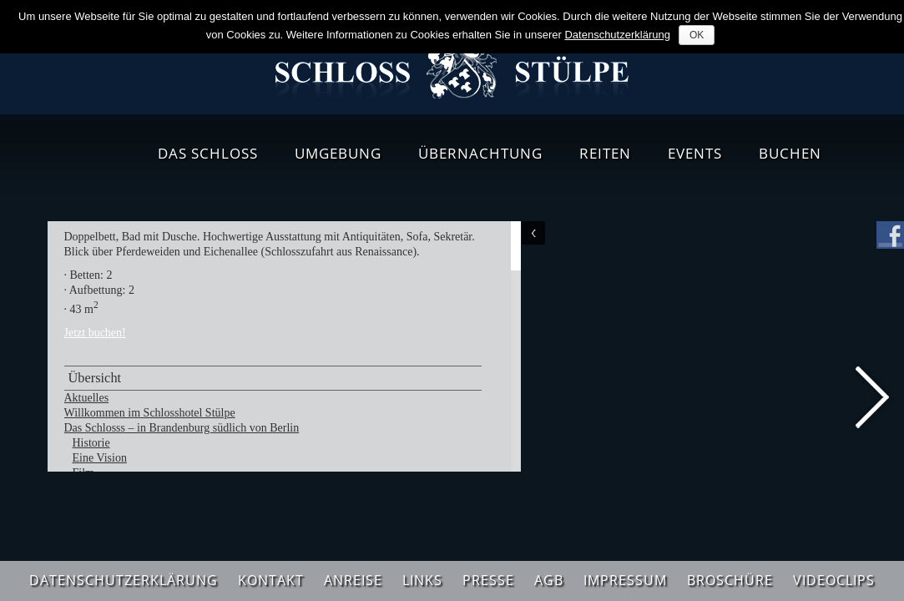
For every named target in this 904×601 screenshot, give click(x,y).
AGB (548, 580)
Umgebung (338, 153)
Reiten (605, 153)
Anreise (353, 580)
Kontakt (271, 580)
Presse (488, 580)
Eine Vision (100, 458)
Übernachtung (480, 153)
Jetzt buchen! (95, 332)
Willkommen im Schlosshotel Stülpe (149, 413)
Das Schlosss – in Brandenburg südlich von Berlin (182, 428)
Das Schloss (208, 153)
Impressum (625, 580)
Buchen (790, 153)
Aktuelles (86, 397)
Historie (91, 443)
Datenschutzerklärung (123, 580)
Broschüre (730, 580)
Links (422, 580)
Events (695, 153)
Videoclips (834, 580)
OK (696, 35)
